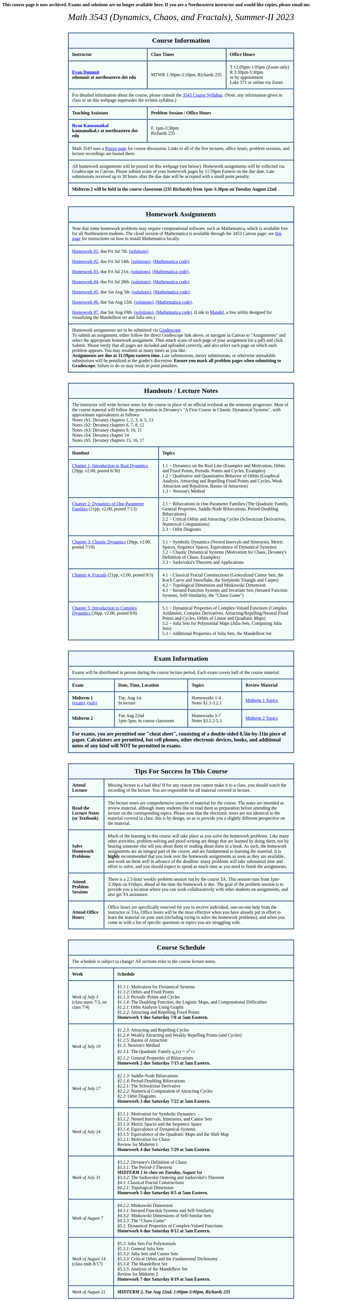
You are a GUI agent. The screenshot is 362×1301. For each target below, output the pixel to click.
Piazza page (115, 148)
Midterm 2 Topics (261, 718)
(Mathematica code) (171, 261)
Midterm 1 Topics (261, 700)
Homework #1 (85, 251)
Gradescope (170, 330)
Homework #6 (85, 302)
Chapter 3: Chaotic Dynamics (99, 541)
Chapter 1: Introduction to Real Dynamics (110, 465)
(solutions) (138, 251)
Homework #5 (85, 292)
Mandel (217, 312)
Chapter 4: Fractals (89, 575)
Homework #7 (85, 312)
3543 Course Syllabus (202, 95)
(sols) (92, 702)
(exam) (78, 702)
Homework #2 (85, 261)
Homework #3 (85, 271)
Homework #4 (85, 281)
